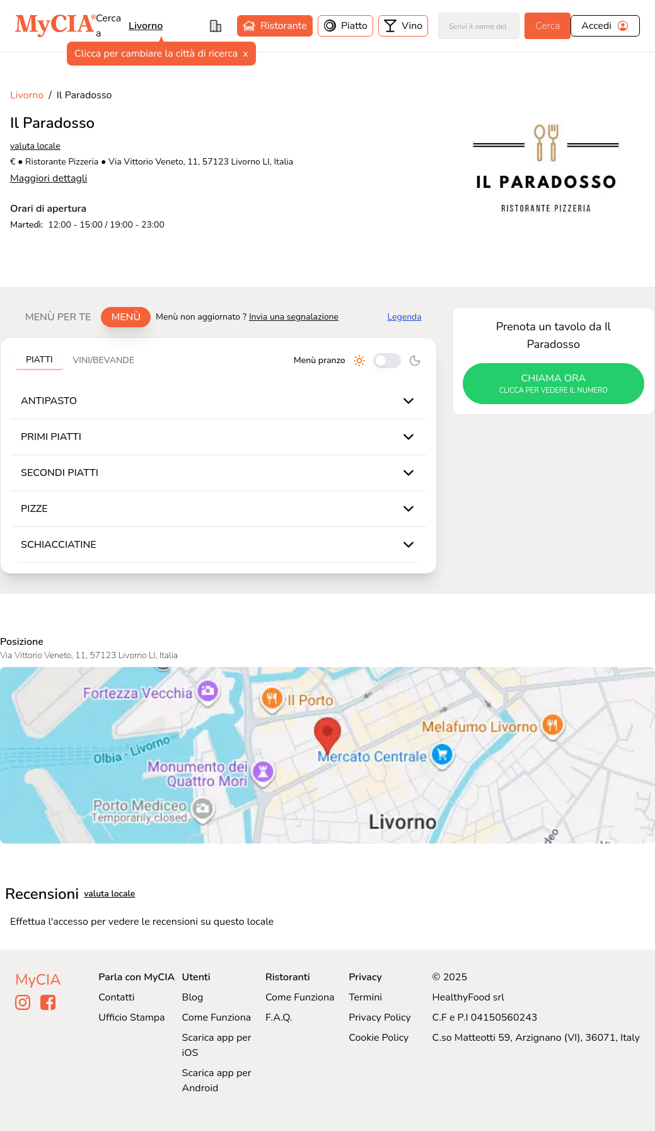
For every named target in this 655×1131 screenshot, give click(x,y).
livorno (146, 26)
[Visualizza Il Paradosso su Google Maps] (327, 755)
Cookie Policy (379, 1038)
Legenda (405, 317)
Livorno (26, 95)
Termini (365, 997)
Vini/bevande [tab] (103, 360)
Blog (193, 997)
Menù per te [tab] (58, 317)
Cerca (547, 26)
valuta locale (35, 146)
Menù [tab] (126, 317)
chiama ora (553, 384)
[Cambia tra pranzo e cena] (387, 360)
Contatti (116, 997)
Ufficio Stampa (131, 1017)
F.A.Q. (279, 1017)
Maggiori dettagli (48, 178)
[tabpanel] (218, 455)
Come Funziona (217, 1017)
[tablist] (83, 317)
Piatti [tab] (39, 360)
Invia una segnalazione (294, 317)
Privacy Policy (380, 1017)
